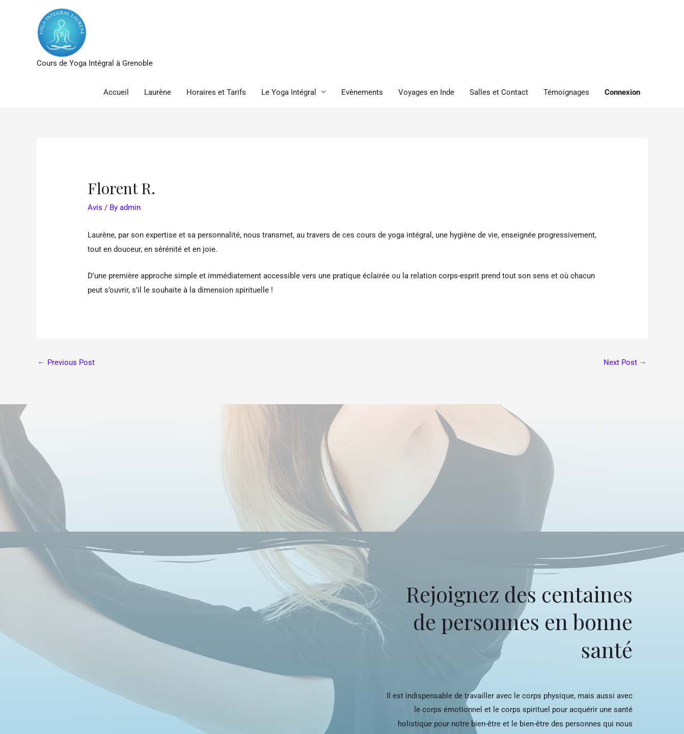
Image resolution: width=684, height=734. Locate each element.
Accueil (116, 92)
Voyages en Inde (426, 92)
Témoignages (566, 92)
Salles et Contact (499, 92)
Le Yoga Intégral (288, 92)
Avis (95, 207)
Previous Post (66, 362)
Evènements (362, 92)
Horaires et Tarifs (216, 92)
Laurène (157, 92)
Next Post (625, 362)
